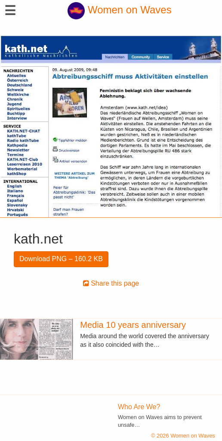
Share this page (111, 283)
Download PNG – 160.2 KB (61, 258)
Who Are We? (139, 406)
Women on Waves (119, 9)
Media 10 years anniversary (133, 325)
